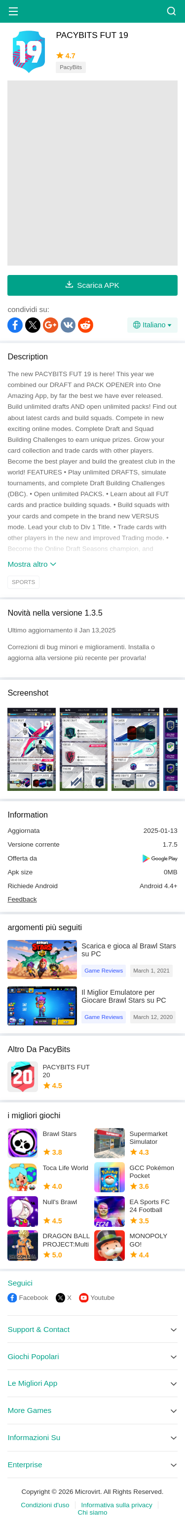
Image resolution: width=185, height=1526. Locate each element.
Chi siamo (93, 1512)
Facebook (33, 1297)
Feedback (22, 899)
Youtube (102, 1297)
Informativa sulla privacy (116, 1505)
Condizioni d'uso (45, 1505)
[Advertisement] (92, 173)
